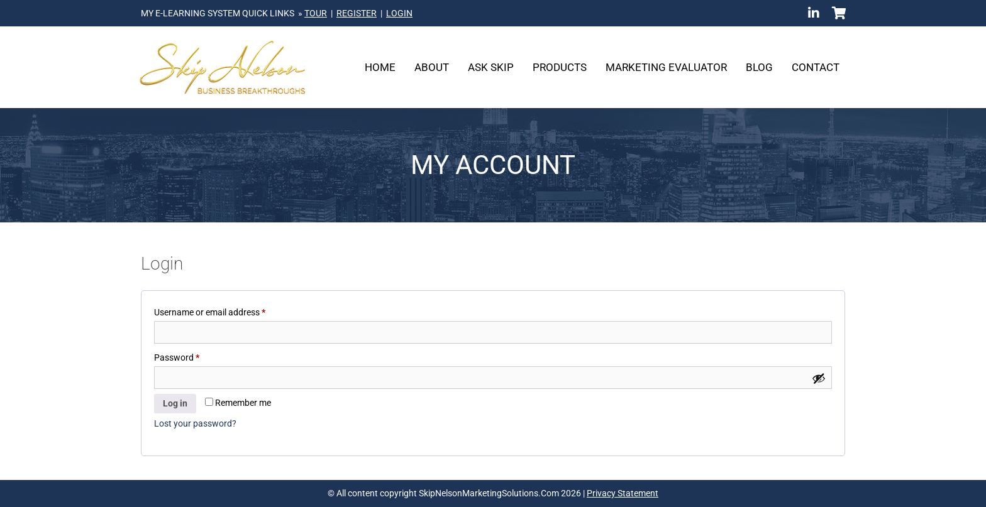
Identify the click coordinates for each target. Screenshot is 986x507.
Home (380, 67)
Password (193, 356)
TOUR (315, 13)
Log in (175, 403)
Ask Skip (491, 67)
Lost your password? (195, 423)
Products (560, 67)
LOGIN (399, 13)
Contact (815, 67)
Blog (759, 67)
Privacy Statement (622, 493)
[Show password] (819, 378)
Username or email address (226, 310)
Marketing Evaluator (666, 67)
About (431, 67)
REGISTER (356, 13)
